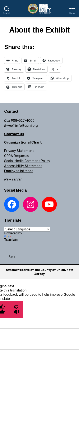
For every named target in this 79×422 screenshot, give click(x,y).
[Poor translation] (16, 309)
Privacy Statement (19, 151)
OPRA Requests (16, 156)
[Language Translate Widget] (27, 229)
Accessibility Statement (23, 166)
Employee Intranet (18, 171)
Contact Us (14, 134)
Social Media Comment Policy (27, 161)
